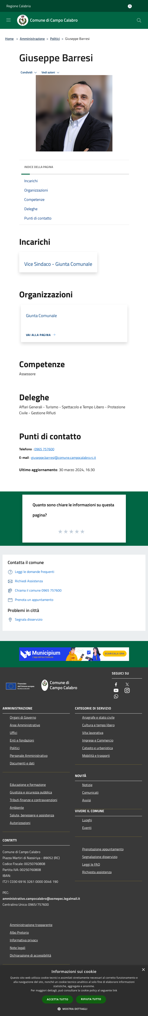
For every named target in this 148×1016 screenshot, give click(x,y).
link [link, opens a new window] (115, 990)
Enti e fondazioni (22, 740)
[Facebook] (116, 684)
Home (9, 38)
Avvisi (86, 800)
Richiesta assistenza (97, 872)
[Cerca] (139, 20)
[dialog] (74, 990)
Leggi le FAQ (91, 864)
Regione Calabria (18, 5)
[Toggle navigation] (8, 19)
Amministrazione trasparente (31, 924)
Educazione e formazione (28, 784)
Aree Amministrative (25, 725)
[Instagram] (127, 690)
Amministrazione (32, 38)
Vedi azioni (51, 72)
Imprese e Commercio (97, 740)
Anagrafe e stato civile (98, 717)
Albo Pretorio (19, 932)
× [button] (143, 969)
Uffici (13, 732)
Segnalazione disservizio (99, 856)
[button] (74, 1009)
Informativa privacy (24, 940)
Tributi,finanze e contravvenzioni (33, 799)
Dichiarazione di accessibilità (30, 955)
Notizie (87, 784)
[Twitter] (127, 684)
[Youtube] (116, 690)
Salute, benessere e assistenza (32, 815)
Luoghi (87, 820)
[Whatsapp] (116, 696)
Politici (55, 38)
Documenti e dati (22, 763)
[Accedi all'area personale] (130, 6)
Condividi (29, 72)
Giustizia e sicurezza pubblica (31, 792)
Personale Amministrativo (28, 755)
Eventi (87, 827)
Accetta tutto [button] (57, 999)
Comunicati (90, 792)
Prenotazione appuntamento (103, 849)
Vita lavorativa (92, 732)
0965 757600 (44, 449)
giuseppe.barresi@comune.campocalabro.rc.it (63, 457)
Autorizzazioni (20, 822)
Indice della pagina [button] (38, 167)
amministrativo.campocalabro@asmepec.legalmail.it (41, 898)
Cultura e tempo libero (98, 725)
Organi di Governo (23, 717)
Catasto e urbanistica (97, 747)
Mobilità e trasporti (96, 755)
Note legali (17, 947)
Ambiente (17, 807)
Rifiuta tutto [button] (91, 999)
